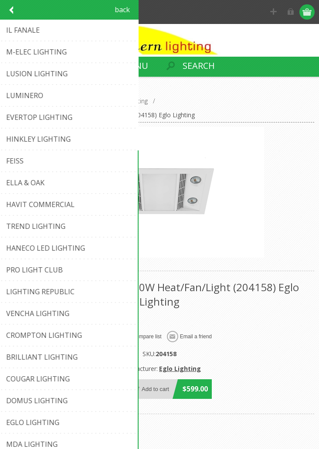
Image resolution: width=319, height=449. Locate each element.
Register (274, 12)
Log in (291, 12)
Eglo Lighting (180, 368)
